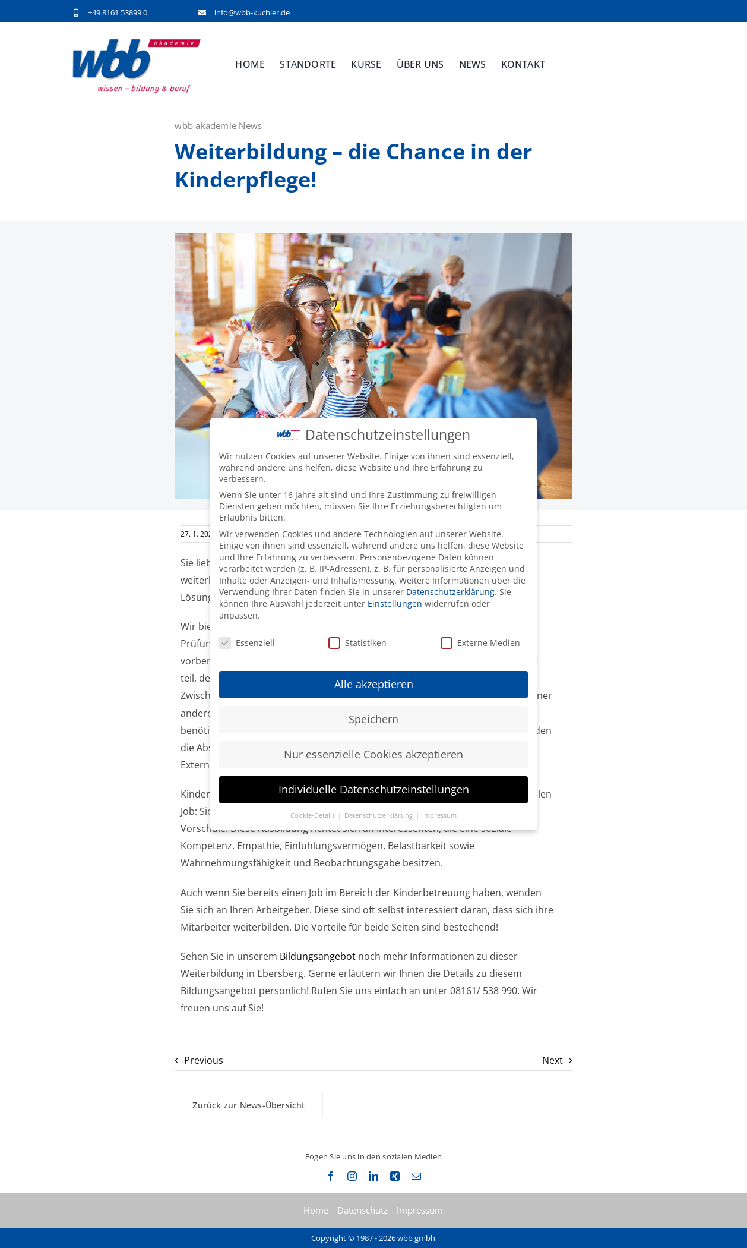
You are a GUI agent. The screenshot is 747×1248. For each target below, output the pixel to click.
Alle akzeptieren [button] (373, 684)
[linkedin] (373, 1176)
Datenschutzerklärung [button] (379, 815)
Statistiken (357, 642)
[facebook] (330, 1176)
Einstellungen (395, 603)
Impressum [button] (439, 815)
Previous (203, 1060)
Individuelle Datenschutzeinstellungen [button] (373, 789)
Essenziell (247, 642)
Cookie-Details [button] (313, 815)
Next (552, 1060)
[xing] (395, 1176)
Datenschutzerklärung (450, 591)
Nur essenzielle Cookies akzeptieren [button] (373, 754)
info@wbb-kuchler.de (252, 12)
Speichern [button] (373, 719)
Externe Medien (480, 642)
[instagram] (352, 1176)
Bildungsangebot (318, 956)
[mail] (416, 1176)
